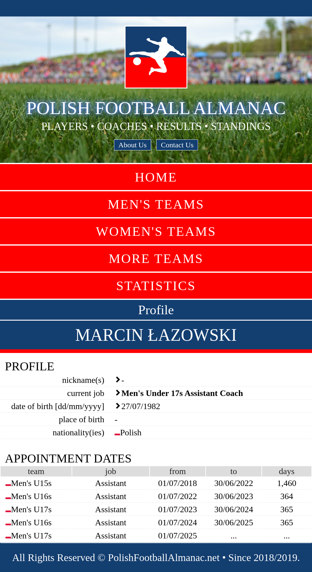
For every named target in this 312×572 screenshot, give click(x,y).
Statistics (156, 286)
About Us (133, 145)
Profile (156, 310)
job (110, 471)
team (36, 471)
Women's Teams (156, 231)
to (233, 471)
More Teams (155, 258)
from (177, 471)
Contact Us (177, 145)
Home (156, 177)
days (286, 471)
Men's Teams (156, 204)
